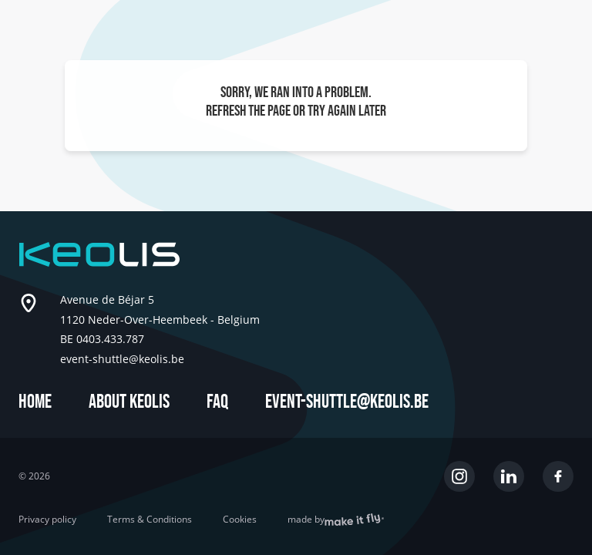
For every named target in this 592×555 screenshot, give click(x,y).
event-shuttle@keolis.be (347, 402)
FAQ (217, 402)
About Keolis (129, 402)
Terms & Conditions (149, 519)
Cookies (240, 519)
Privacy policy (47, 519)
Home (35, 402)
